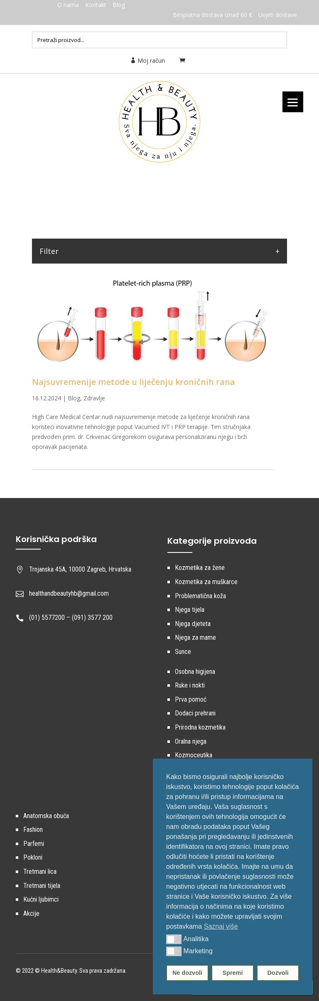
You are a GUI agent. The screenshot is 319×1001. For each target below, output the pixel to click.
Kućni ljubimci (41, 899)
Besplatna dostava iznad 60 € (212, 15)
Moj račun (147, 60)
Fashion (33, 829)
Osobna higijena (195, 672)
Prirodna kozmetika (200, 727)
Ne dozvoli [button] (187, 972)
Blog (119, 5)
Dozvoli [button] (277, 972)
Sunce (183, 652)
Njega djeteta (193, 624)
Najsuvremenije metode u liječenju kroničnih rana (133, 381)
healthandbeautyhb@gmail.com (69, 593)
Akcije (31, 913)
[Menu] (292, 101)
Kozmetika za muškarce (206, 582)
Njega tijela (189, 610)
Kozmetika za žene (200, 568)
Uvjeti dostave (277, 15)
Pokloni (32, 857)
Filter (49, 251)
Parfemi (33, 844)
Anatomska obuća (46, 816)
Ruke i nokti (190, 685)
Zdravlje (94, 398)
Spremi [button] (233, 972)
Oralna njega (190, 741)
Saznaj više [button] (221, 926)
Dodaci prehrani (195, 713)
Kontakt (95, 5)
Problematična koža (200, 596)
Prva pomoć (190, 699)
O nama (68, 5)
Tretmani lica (39, 871)
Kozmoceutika (193, 755)
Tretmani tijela (41, 886)
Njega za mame (195, 637)
